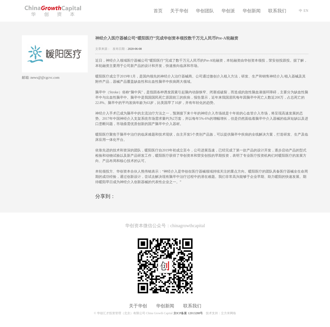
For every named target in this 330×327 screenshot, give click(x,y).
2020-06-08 (135, 49)
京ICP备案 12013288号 (188, 313)
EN (306, 11)
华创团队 (205, 10)
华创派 (228, 10)
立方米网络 (228, 313)
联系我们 (277, 10)
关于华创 (179, 10)
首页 (158, 10)
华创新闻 (252, 10)
